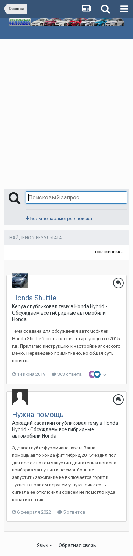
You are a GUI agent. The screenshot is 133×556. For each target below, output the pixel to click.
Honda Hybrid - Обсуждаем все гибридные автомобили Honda (59, 313)
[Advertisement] (66, 109)
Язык (44, 545)
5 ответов (71, 512)
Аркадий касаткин (33, 423)
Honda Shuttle (34, 298)
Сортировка (109, 252)
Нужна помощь (38, 414)
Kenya (19, 306)
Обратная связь (77, 545)
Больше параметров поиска (59, 218)
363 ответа (67, 374)
